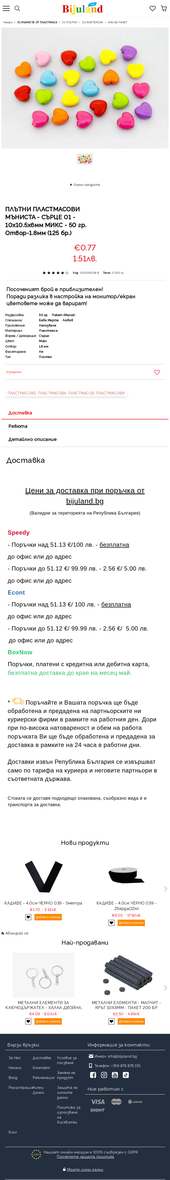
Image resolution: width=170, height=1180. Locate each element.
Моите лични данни (85, 1164)
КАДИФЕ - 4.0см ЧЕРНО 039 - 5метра (43, 903)
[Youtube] (116, 1075)
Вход (13, 1077)
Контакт (41, 1067)
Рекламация (43, 1077)
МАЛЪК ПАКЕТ (117, 22)
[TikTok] (127, 1075)
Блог (13, 1131)
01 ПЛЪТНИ (69, 22)
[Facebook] (94, 1075)
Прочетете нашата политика (85, 1156)
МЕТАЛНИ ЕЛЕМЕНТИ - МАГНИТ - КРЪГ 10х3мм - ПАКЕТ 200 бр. (126, 1005)
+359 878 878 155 (126, 1065)
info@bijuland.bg (122, 1056)
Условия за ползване (67, 1060)
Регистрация (21, 1087)
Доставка (20, 412)
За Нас (15, 1057)
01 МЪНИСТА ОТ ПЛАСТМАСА (37, 22)
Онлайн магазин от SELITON (85, 1175)
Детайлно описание (32, 439)
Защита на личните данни (67, 1092)
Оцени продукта (87, 184)
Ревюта (17, 426)
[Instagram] (105, 1075)
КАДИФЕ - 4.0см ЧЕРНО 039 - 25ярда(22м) (127, 905)
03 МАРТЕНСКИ (92, 22)
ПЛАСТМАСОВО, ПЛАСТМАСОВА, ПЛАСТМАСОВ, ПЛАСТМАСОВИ (66, 392)
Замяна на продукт (66, 1075)
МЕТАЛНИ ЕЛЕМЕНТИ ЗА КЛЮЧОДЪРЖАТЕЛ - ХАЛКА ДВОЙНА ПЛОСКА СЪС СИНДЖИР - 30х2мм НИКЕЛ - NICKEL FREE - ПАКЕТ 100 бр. (43, 1005)
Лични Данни (38, 1090)
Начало (7, 22)
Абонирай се (17, 933)
